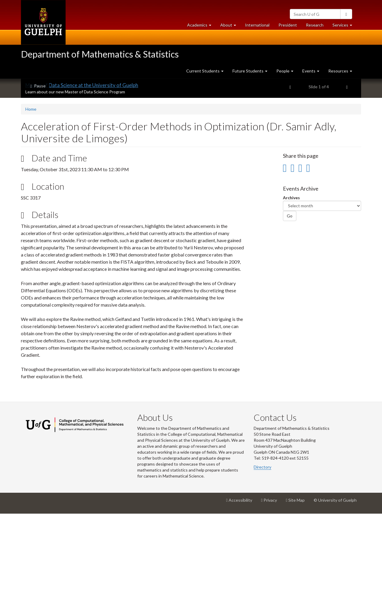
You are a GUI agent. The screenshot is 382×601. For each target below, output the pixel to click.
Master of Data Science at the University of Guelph (81, 172)
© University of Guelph (335, 587)
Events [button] (310, 70)
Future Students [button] (249, 70)
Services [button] (344, 26)
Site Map (297, 589)
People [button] (284, 70)
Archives (291, 284)
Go (289, 302)
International (257, 24)
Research (317, 26)
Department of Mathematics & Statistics (100, 54)
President (287, 24)
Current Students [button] (205, 70)
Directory (262, 554)
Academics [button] (201, 26)
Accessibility (241, 589)
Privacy (271, 589)
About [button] (230, 26)
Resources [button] (340, 70)
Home (30, 196)
